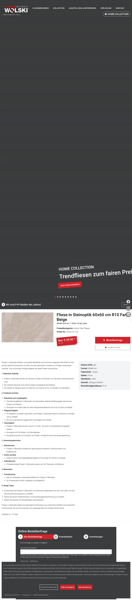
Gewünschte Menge (28, 548)
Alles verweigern (67, 587)
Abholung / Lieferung (28, 561)
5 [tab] (66, 297)
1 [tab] (56, 297)
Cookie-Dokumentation (40, 595)
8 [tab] (74, 297)
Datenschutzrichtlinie (12, 595)
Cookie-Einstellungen (49, 587)
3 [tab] (61, 297)
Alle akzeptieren (85, 587)
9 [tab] (76, 297)
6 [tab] (69, 297)
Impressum (26, 595)
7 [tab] (71, 297)
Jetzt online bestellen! (70, 285)
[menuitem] (40, 8)
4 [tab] (63, 297)
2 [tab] (58, 297)
